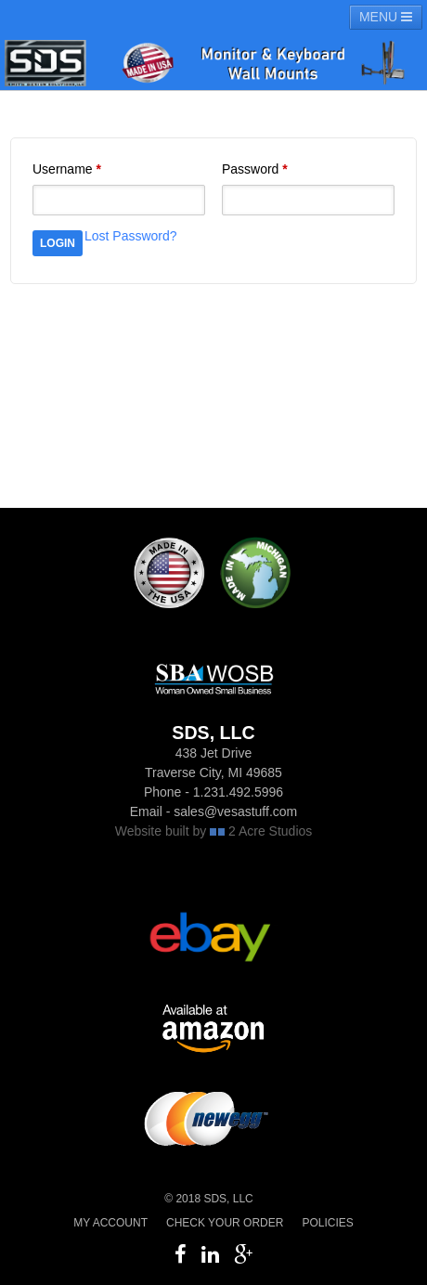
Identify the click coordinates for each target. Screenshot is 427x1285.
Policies (327, 1222)
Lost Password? (130, 235)
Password (255, 169)
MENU (385, 16)
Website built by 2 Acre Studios (214, 831)
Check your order (224, 1222)
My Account (110, 1222)
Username (66, 169)
